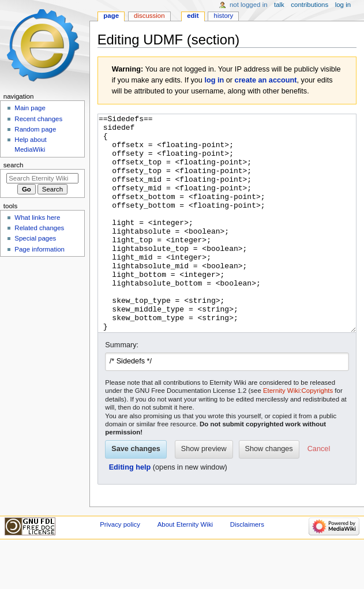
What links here (37, 217)
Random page (35, 129)
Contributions (309, 4)
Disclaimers (247, 567)
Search (13, 165)
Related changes (39, 227)
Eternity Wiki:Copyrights (298, 433)
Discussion (149, 15)
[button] (318, 492)
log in (214, 80)
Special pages (35, 238)
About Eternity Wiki (185, 567)
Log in (343, 4)
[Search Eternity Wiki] (42, 178)
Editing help (130, 511)
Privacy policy (120, 567)
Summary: (121, 388)
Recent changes (38, 118)
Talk (279, 4)
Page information (39, 249)
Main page (30, 107)
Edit (192, 15)
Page (111, 15)
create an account (266, 80)
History (224, 15)
